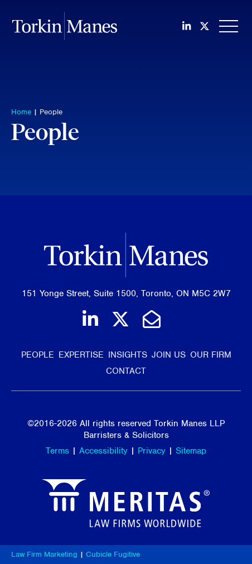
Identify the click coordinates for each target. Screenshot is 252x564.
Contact (126, 371)
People (51, 112)
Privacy (152, 450)
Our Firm (210, 354)
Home (21, 112)
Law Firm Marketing (44, 554)
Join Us (169, 354)
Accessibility (103, 450)
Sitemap (191, 450)
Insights (127, 354)
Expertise (81, 354)
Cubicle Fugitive (113, 554)
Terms (57, 450)
